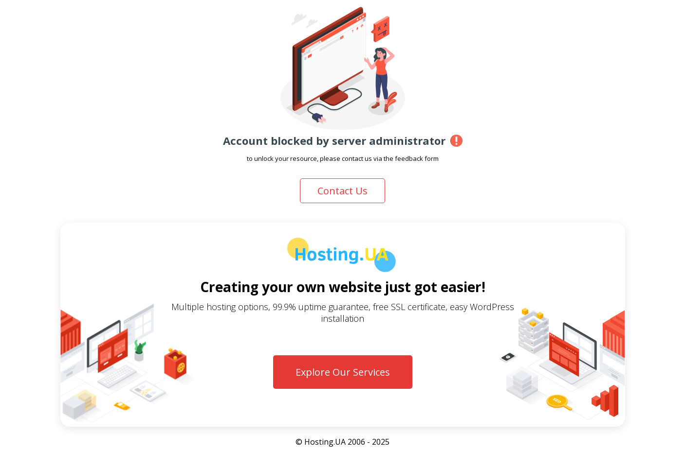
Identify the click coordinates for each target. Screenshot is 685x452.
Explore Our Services (343, 372)
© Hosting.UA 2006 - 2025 (342, 441)
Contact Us (342, 190)
